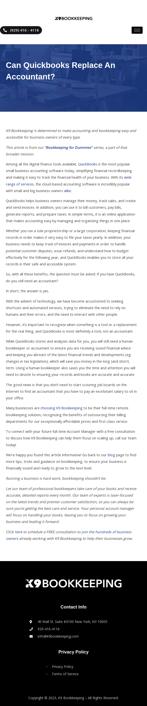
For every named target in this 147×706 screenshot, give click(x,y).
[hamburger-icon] (137, 30)
